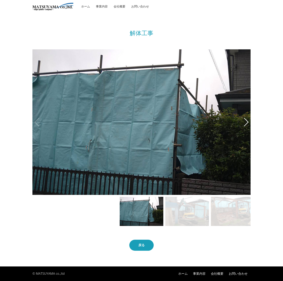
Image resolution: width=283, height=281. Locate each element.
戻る (141, 245)
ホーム (85, 6)
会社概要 (119, 6)
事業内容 (102, 6)
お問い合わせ (140, 6)
